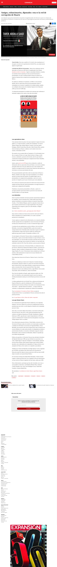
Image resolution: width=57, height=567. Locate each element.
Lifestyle (3, 511)
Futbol (2, 505)
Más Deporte (3, 510)
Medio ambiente (4, 488)
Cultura (2, 463)
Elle (2, 465)
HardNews (14, 377)
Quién (2, 456)
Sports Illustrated (4, 504)
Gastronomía (3, 515)
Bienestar (3, 519)
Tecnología (30, 6)
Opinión (2, 496)
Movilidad (3, 492)
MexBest (3, 514)
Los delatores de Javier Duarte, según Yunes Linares (30, 371)
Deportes (3, 475)
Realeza (2, 458)
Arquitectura (3, 484)
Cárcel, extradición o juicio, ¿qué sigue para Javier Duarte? (27, 211)
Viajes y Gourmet (4, 462)
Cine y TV (3, 476)
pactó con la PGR (22, 163)
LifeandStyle (3, 444)
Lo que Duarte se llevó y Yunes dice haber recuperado (26, 297)
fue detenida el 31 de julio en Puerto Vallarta (24, 291)
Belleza (2, 461)
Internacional (24, 6)
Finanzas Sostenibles (5, 493)
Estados (2, 451)
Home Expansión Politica (6, 436)
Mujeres (40, 6)
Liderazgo (3, 500)
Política (15, 6)
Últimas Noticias (6, 6)
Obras (34, 6)
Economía (19, 6)
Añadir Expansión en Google (31, 23)
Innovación (3, 494)
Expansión (3, 434)
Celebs (2, 468)
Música (2, 477)
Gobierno (3, 447)
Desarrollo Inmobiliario (5, 482)
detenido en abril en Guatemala (18, 72)
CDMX (2, 450)
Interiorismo (3, 485)
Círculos (2, 459)
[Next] (54, 385)
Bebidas (2, 516)
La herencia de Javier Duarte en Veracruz (45, 385)
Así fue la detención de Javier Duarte (16, 385)
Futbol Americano (4, 508)
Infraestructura (4, 483)
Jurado (2, 522)
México (2, 448)
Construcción (4, 481)
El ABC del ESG (4, 495)
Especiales (3, 502)
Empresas (11, 6)
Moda (2, 460)
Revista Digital (54, 2)
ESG (37, 6)
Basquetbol (3, 509)
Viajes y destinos (4, 517)
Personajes (3, 518)
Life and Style (44, 6)
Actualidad (3, 499)
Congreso (3, 449)
